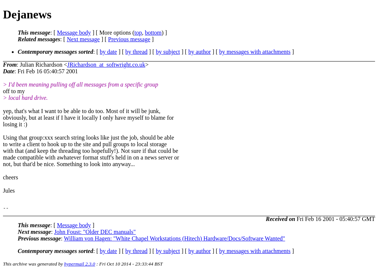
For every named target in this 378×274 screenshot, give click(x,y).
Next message (83, 39)
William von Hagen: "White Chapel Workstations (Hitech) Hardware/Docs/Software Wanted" (174, 239)
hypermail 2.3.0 (79, 265)
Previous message (129, 39)
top (138, 32)
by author (199, 52)
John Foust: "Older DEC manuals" (95, 233)
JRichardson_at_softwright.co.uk (106, 65)
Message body (74, 32)
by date (108, 52)
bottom (153, 32)
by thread (137, 52)
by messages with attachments (255, 52)
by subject (168, 52)
